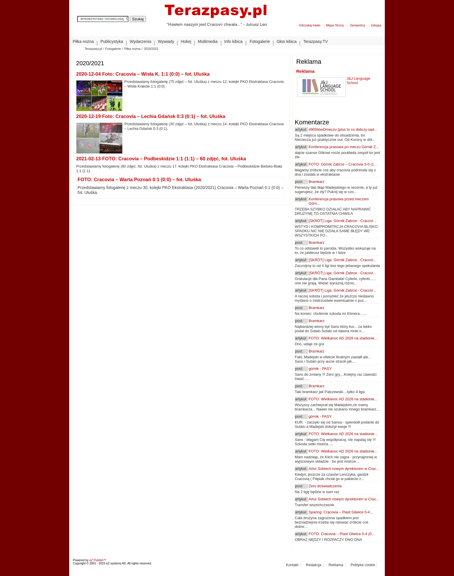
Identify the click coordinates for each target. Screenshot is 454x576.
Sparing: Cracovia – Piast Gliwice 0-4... (341, 512)
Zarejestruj (357, 25)
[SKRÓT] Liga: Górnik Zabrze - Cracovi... (342, 221)
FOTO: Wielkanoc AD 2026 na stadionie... (343, 338)
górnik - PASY (320, 368)
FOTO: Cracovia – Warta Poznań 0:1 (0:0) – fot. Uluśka (139, 179)
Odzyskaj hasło (309, 25)
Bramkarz (317, 181)
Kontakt (292, 565)
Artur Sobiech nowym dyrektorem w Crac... (344, 468)
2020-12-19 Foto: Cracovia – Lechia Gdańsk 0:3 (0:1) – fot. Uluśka (150, 116)
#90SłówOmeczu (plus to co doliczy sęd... (343, 129)
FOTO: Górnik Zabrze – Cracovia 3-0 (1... (343, 164)
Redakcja (313, 565)
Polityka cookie (363, 565)
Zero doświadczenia (325, 486)
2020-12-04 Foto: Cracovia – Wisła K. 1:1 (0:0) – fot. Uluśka (143, 74)
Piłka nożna (132, 48)
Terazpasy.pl (93, 48)
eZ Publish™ (98, 560)
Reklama (305, 71)
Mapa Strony (335, 25)
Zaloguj (376, 25)
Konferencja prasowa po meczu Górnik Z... (344, 147)
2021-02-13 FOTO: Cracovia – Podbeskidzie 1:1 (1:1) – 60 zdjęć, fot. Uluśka (161, 158)
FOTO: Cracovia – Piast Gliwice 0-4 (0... (342, 534)
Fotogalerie (113, 48)
